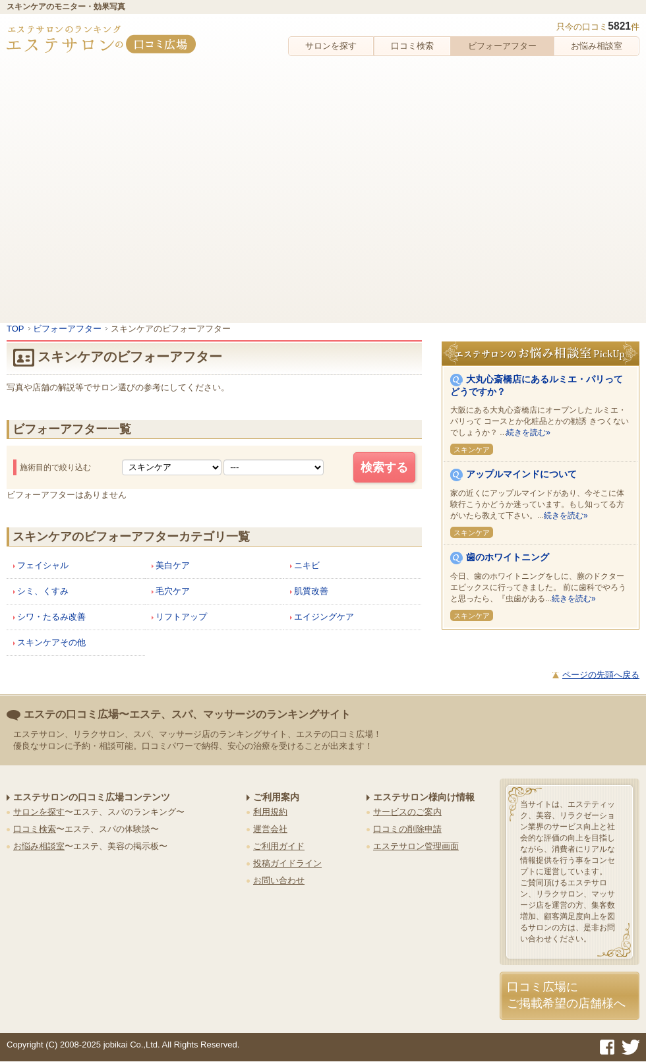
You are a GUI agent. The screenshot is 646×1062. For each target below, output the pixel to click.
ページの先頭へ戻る (600, 675)
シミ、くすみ (43, 591)
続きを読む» (528, 432)
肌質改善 (311, 591)
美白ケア (173, 565)
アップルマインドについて (521, 474)
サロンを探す (331, 46)
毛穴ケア (173, 591)
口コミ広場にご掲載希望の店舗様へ (566, 995)
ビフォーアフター (502, 46)
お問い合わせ (279, 880)
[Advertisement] (123, 186)
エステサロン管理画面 (416, 846)
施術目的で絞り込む (55, 467)
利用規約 (270, 812)
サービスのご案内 (407, 812)
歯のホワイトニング (507, 557)
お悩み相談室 (596, 46)
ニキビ (307, 565)
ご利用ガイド (279, 846)
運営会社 (270, 829)
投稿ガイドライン (287, 863)
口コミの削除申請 (407, 829)
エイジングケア (324, 617)
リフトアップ (181, 617)
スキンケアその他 (51, 642)
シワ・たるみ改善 (51, 617)
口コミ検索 (412, 46)
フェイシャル (43, 565)
